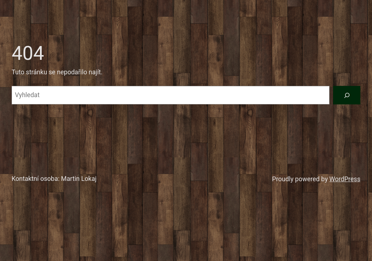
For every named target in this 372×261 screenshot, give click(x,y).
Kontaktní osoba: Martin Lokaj (54, 178)
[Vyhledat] (346, 95)
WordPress (344, 179)
